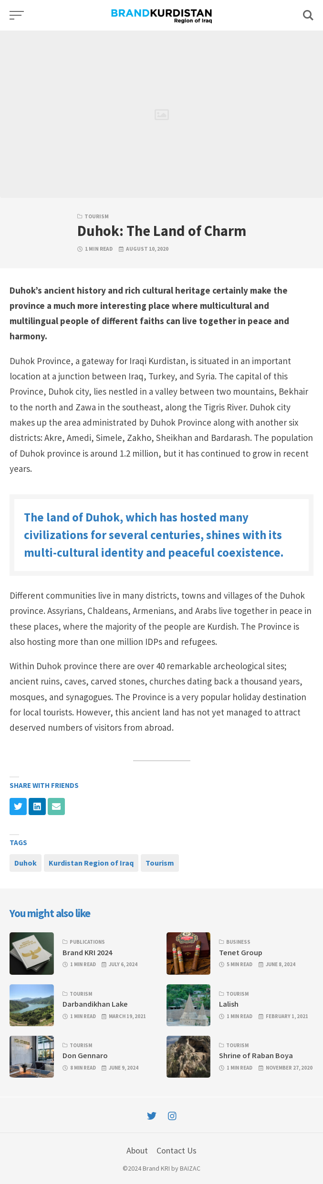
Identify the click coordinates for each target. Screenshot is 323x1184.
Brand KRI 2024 (87, 952)
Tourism (96, 216)
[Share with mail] (56, 806)
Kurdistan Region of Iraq (91, 863)
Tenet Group (240, 952)
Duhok (25, 863)
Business (238, 942)
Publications (87, 942)
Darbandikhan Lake (95, 1004)
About (137, 1150)
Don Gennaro (85, 1055)
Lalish (229, 1004)
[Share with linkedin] (37, 806)
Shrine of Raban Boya (256, 1055)
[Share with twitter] (18, 806)
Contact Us (176, 1150)
